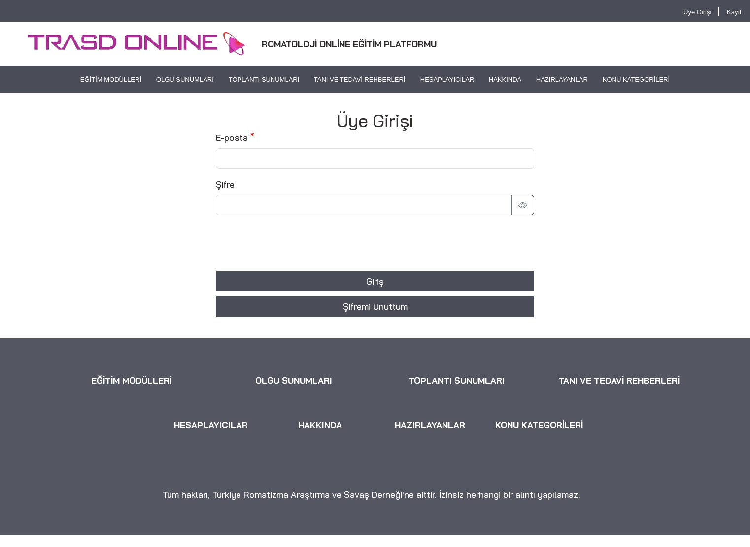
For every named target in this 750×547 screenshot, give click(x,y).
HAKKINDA (505, 79)
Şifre (225, 184)
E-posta (232, 137)
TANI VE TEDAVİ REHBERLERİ (360, 79)
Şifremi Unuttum (375, 306)
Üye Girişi (697, 12)
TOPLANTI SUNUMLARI (264, 79)
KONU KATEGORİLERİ (636, 79)
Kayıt (734, 12)
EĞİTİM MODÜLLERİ (110, 79)
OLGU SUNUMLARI (185, 79)
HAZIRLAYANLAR (562, 79)
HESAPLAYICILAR (447, 79)
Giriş (375, 281)
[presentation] (291, 243)
